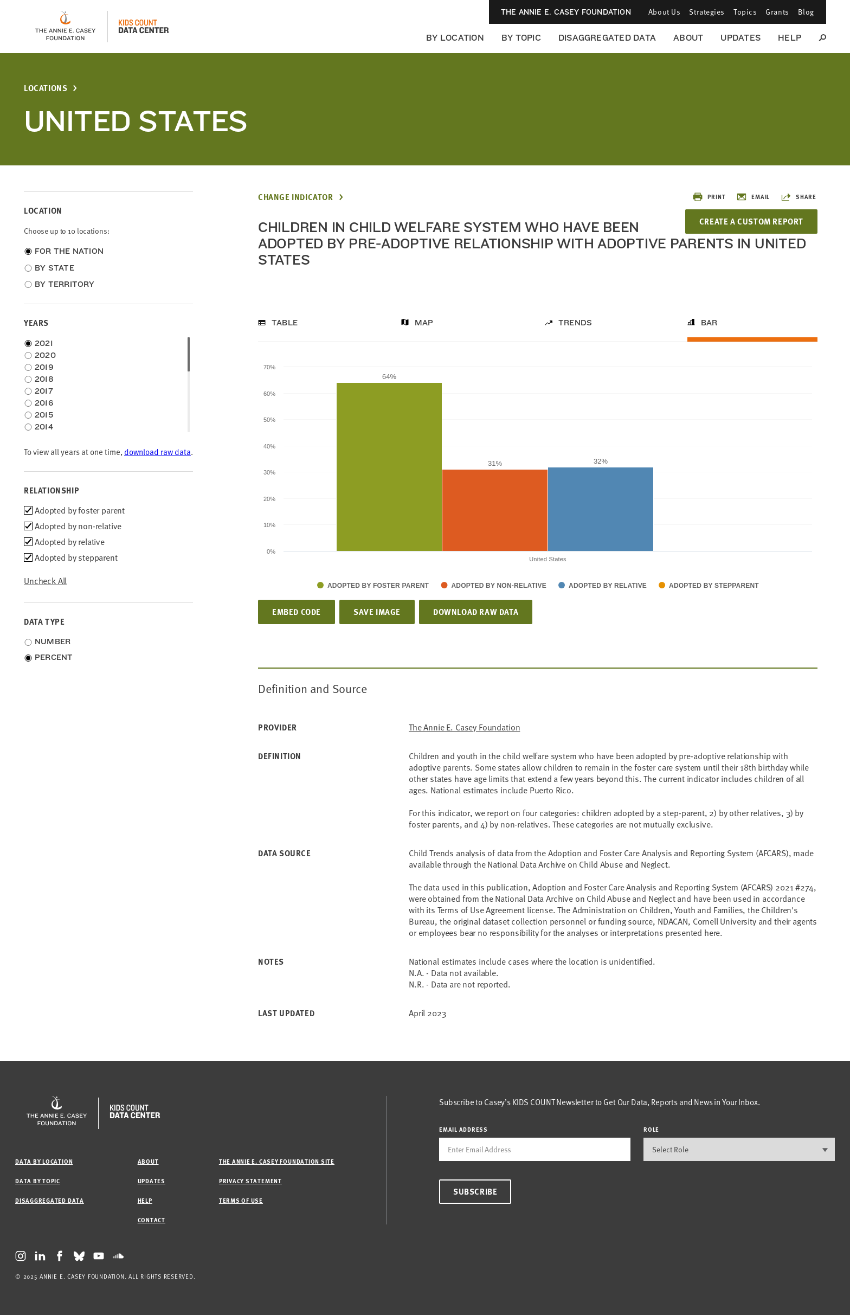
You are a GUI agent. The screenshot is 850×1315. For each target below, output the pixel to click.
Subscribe (475, 1191)
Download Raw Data (475, 612)
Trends (575, 323)
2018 (44, 379)
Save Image (377, 612)
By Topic (521, 38)
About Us (664, 11)
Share (798, 196)
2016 (44, 403)
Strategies (707, 11)
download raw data (157, 452)
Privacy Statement (250, 1181)
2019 (44, 367)
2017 (44, 391)
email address (463, 1129)
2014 (44, 427)
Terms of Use (241, 1200)
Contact (151, 1220)
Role (651, 1129)
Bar (709, 323)
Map (424, 323)
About (688, 38)
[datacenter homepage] (143, 26)
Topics (745, 11)
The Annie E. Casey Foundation (566, 12)
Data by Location (44, 1161)
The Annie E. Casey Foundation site (276, 1161)
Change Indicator (295, 197)
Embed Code (296, 612)
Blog (806, 11)
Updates (740, 38)
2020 (45, 355)
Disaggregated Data (607, 38)
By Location (455, 38)
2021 (44, 343)
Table (285, 323)
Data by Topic (37, 1181)
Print (708, 196)
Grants (777, 11)
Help (789, 38)
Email (753, 196)
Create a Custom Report (751, 221)
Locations (45, 88)
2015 (44, 415)
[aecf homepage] (65, 26)
